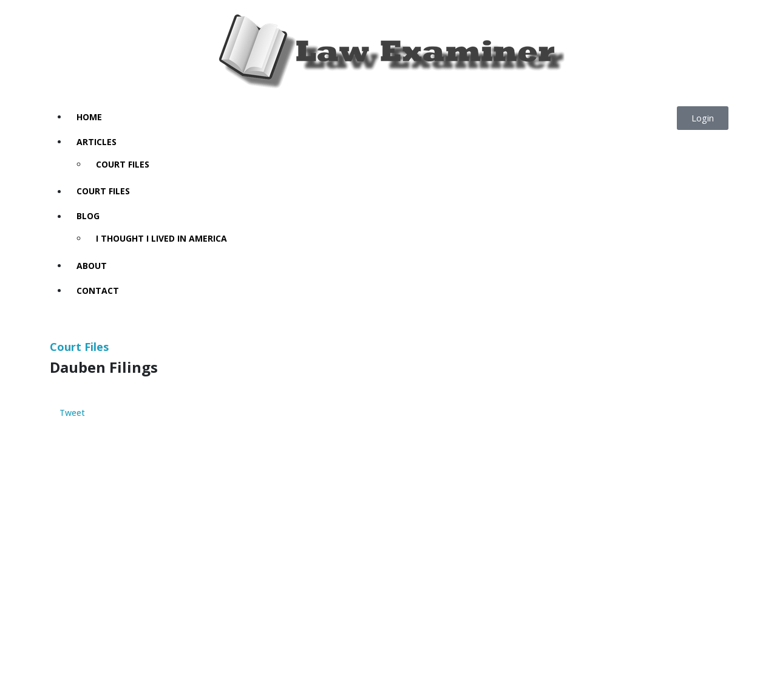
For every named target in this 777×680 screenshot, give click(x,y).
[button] (702, 118)
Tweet (72, 413)
